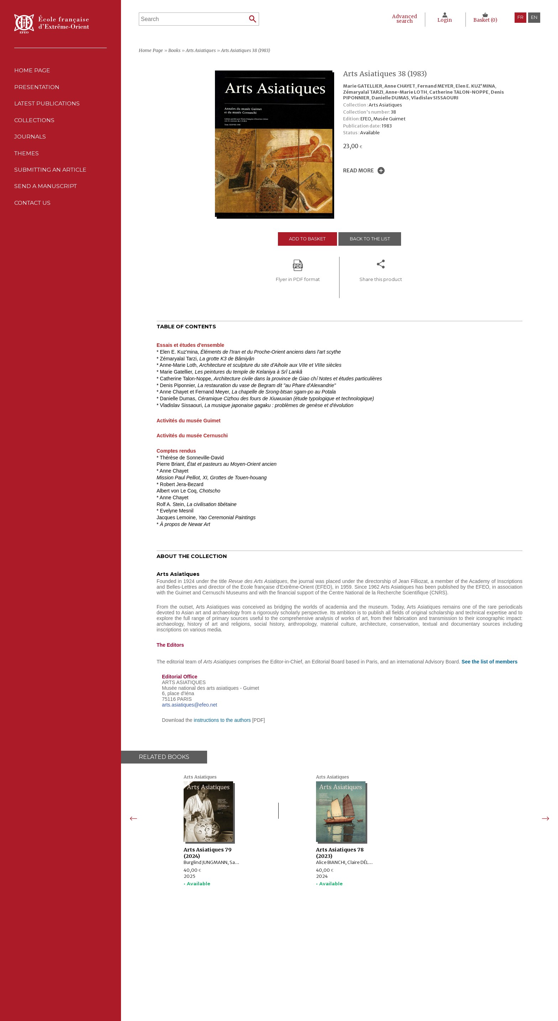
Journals (216, 973)
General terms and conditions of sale (373, 981)
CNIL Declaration (350, 966)
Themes (213, 981)
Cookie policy (346, 973)
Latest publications (48, 104)
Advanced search (403, 19)
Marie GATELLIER (362, 86)
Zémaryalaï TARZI (363, 92)
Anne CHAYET (399, 86)
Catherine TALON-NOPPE (459, 92)
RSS (334, 989)
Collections (220, 966)
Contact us (33, 207)
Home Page (32, 70)
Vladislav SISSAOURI (434, 97)
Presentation (37, 87)
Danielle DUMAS (390, 97)
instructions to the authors (222, 720)
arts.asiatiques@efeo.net (189, 705)
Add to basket (307, 238)
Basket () (485, 20)
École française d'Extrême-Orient (51, 23)
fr (520, 17)
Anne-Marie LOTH (406, 92)
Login (444, 20)
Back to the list (370, 238)
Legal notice (345, 959)
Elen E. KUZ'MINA (475, 86)
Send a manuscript (46, 190)
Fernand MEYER (435, 86)
